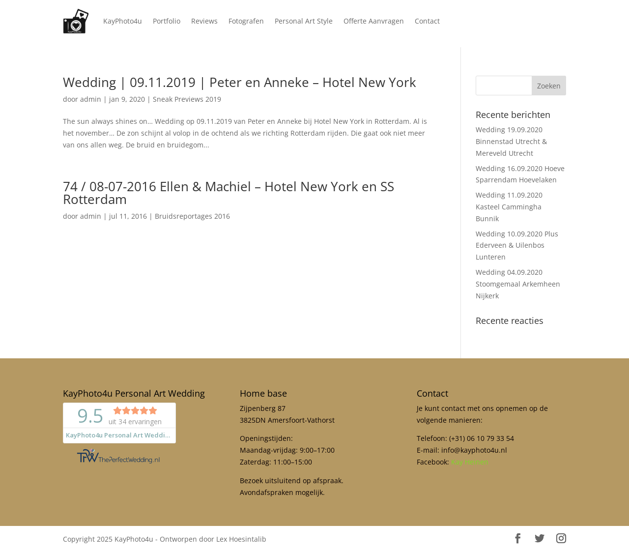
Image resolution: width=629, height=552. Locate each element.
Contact (427, 21)
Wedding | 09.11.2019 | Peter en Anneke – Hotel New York (239, 82)
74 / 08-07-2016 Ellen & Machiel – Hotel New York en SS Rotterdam (228, 192)
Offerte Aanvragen (373, 21)
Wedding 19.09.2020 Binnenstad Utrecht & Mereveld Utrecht (511, 141)
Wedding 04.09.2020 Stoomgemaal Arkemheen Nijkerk (518, 283)
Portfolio (166, 21)
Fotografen (246, 21)
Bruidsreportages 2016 (192, 216)
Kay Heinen (469, 461)
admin (90, 99)
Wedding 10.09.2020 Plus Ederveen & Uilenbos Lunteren (517, 245)
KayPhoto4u (122, 21)
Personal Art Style (304, 21)
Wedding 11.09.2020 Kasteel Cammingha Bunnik (509, 206)
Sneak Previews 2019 (187, 99)
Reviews (204, 21)
